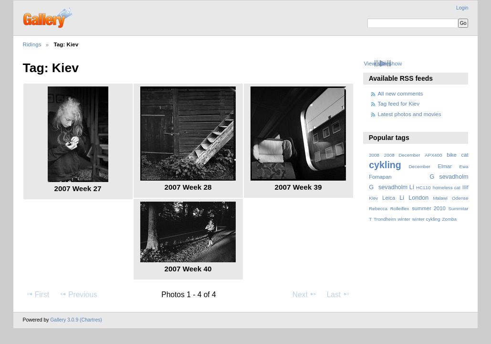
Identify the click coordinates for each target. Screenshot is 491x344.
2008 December (402, 155)
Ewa (463, 166)
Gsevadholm (449, 176)
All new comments (400, 93)
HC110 (423, 187)
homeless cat (446, 187)
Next (305, 294)
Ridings (32, 44)
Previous (78, 294)
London (418, 197)
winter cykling (426, 219)
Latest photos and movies (409, 114)
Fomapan (380, 177)
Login (462, 8)
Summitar (458, 208)
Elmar (444, 166)
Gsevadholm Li (391, 187)
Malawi (440, 198)
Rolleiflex (399, 208)
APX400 (433, 155)
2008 (374, 155)
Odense (460, 198)
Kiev (373, 198)
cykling (385, 165)
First (37, 294)
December (419, 166)
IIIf (465, 187)
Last (338, 294)
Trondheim (385, 219)
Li (401, 197)
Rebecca (378, 208)
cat (465, 155)
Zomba (449, 219)
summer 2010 (428, 208)
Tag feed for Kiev (399, 103)
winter (404, 219)
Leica (388, 198)
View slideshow (383, 63)
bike (452, 155)
